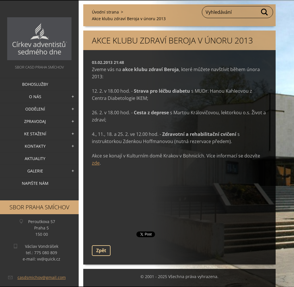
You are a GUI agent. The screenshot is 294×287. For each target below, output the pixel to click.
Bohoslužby (35, 84)
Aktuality (35, 158)
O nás (35, 96)
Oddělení (35, 109)
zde (96, 163)
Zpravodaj (35, 121)
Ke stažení (35, 133)
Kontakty (35, 146)
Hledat (264, 12)
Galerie (35, 171)
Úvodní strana (105, 12)
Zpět (101, 250)
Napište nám (35, 183)
